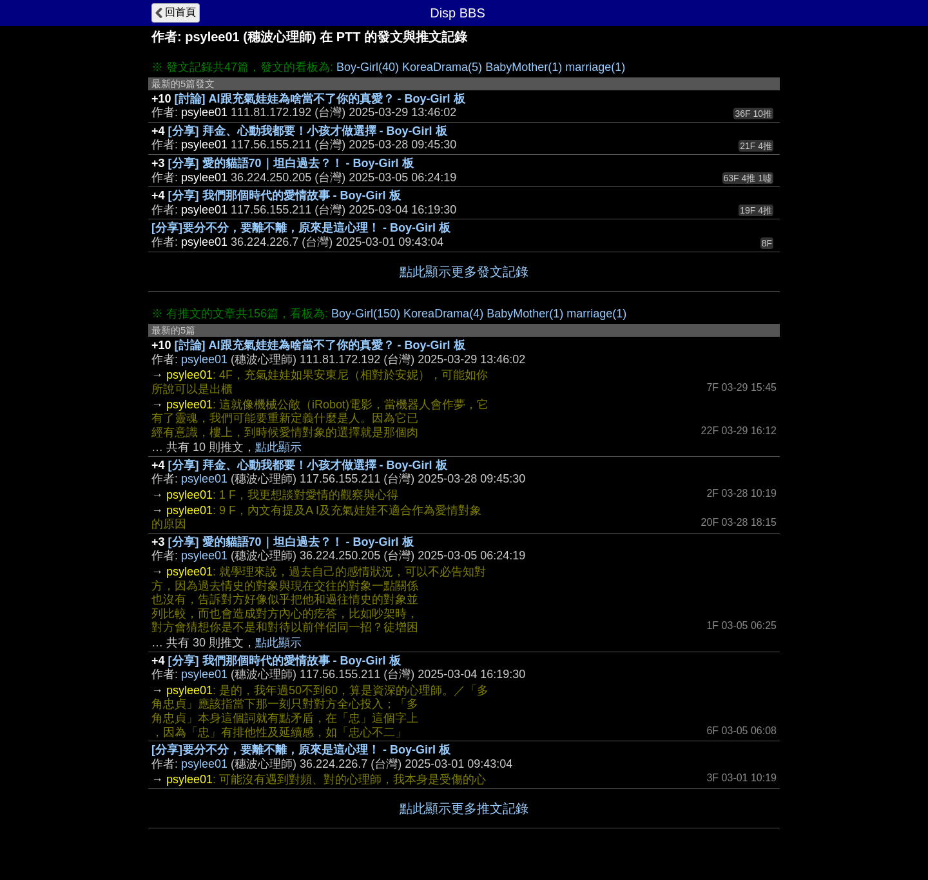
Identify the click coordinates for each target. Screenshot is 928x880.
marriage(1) (595, 67)
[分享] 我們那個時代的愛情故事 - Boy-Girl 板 (284, 195)
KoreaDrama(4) (443, 313)
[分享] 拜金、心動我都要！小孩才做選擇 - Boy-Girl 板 (307, 131)
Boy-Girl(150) (365, 313)
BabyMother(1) (523, 67)
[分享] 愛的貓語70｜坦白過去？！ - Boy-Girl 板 (291, 163)
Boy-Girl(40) (367, 67)
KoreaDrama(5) (442, 67)
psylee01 (204, 359)
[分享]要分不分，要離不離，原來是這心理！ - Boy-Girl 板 (300, 227)
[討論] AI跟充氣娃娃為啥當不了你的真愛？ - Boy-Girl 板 (320, 98)
